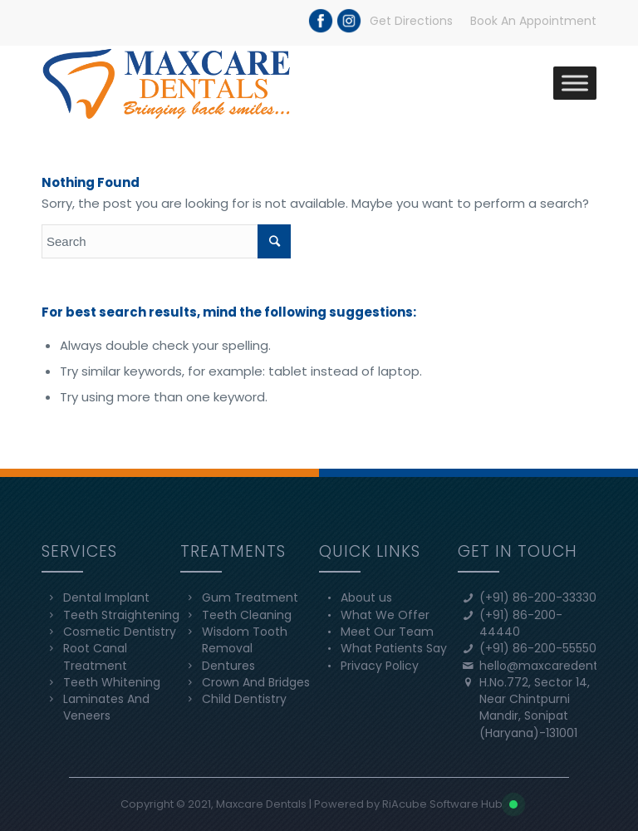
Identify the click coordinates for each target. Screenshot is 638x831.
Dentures (228, 665)
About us (366, 597)
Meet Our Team (387, 631)
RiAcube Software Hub (442, 804)
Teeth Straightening (121, 615)
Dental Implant (106, 597)
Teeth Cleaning (247, 615)
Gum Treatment (250, 597)
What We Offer (385, 615)
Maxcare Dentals (261, 804)
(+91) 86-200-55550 (537, 648)
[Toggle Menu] (575, 83)
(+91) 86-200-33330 (537, 597)
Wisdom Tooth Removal (244, 639)
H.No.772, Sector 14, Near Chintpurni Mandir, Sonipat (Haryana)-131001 (534, 707)
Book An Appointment (533, 20)
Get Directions (411, 20)
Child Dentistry (244, 699)
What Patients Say (394, 648)
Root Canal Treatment (95, 656)
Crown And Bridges (256, 682)
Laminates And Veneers (106, 707)
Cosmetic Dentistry (119, 631)
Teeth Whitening (111, 682)
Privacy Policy (380, 665)
